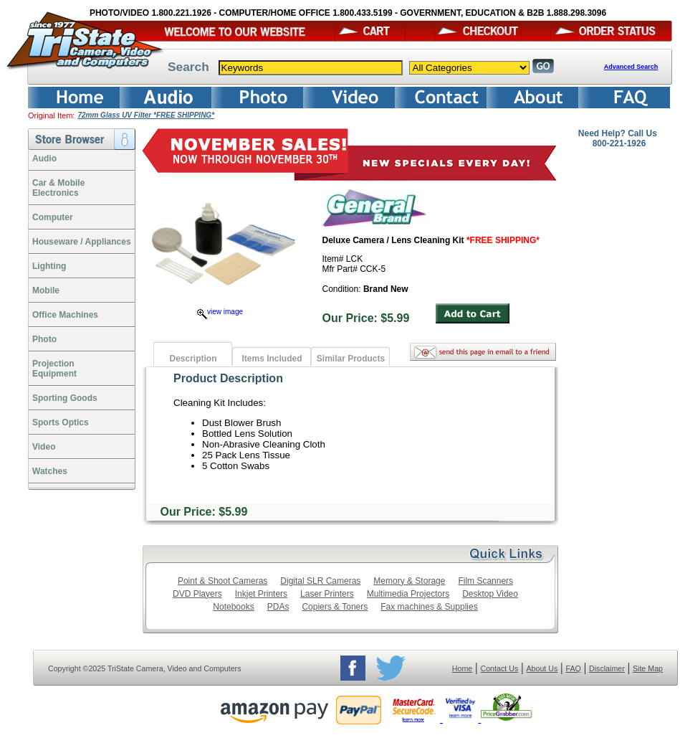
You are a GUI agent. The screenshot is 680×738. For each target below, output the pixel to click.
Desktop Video (490, 594)
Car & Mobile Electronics (58, 188)
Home (462, 668)
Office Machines (65, 315)
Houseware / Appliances (81, 242)
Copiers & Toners (335, 607)
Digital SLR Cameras (320, 581)
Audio (44, 158)
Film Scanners (485, 581)
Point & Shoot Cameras (222, 581)
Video (43, 447)
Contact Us (500, 668)
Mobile (45, 290)
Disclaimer (607, 668)
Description (192, 359)
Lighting (49, 266)
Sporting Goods (64, 398)
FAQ (572, 668)
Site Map (648, 668)
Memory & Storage (409, 581)
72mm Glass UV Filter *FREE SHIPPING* (145, 115)
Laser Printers (327, 594)
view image (220, 312)
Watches (49, 471)
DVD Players (197, 594)
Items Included (271, 359)
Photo (44, 339)
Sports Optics (60, 422)
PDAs (278, 607)
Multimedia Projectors (408, 594)
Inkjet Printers (261, 594)
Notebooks (233, 607)
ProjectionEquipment (54, 369)
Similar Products (351, 359)
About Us (541, 668)
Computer (52, 217)
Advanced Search (631, 66)
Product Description (228, 378)
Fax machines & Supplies (428, 607)
